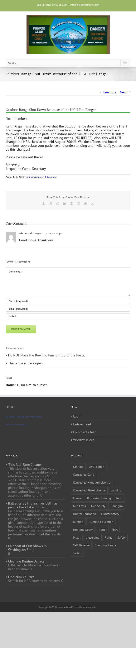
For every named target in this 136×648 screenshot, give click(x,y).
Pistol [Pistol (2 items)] (76, 537)
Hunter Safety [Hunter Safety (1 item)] (110, 514)
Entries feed (82, 424)
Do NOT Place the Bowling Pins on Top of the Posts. (46, 355)
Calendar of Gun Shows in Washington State (27, 548)
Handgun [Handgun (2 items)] (116, 506)
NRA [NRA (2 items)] (115, 529)
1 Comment (50, 176)
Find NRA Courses (21, 577)
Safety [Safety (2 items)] (121, 537)
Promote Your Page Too (17, 424)
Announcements (34, 176)
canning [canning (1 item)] (78, 467)
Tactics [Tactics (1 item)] (77, 553)
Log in (77, 416)
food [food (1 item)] (119, 498)
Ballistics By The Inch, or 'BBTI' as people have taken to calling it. (32, 505)
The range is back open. (25, 363)
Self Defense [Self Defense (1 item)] (81, 545)
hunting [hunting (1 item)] (78, 522)
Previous (109, 92)
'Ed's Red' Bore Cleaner (25, 465)
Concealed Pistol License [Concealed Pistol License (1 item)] (89, 490)
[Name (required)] (68, 301)
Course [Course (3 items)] (77, 498)
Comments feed (84, 432)
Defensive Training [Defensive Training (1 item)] (99, 498)
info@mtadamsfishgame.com (84, 4)
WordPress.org (83, 440)
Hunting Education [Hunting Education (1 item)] (101, 522)
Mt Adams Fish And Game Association (23, 417)
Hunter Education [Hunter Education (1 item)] (84, 514)
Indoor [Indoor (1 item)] (102, 529)
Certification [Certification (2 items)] (96, 467)
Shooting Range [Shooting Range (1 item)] (105, 545)
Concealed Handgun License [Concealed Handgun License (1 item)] (91, 482)
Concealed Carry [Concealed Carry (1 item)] (83, 474)
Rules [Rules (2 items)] (108, 537)
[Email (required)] (68, 309)
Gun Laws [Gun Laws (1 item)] (79, 506)
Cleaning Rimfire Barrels (26, 561)
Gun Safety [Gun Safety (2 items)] (98, 506)
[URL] (68, 316)
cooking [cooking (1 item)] (116, 490)
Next (123, 92)
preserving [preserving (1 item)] (93, 537)
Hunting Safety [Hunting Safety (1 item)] (83, 529)
